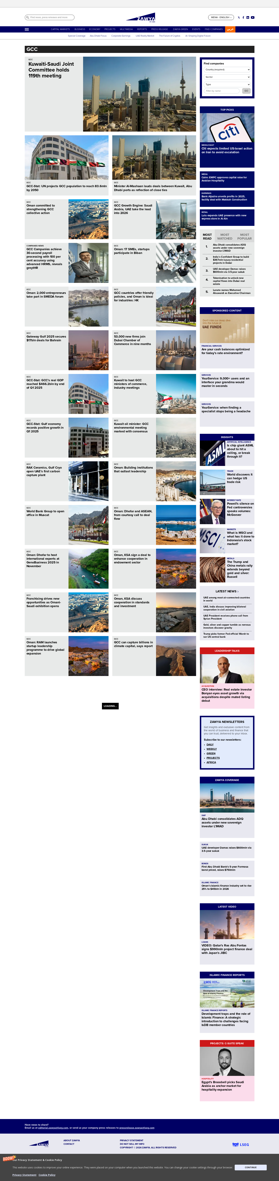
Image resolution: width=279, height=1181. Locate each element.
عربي (230, 29)
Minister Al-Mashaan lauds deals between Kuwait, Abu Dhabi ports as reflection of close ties (153, 188)
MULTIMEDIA (126, 29)
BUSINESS (80, 29)
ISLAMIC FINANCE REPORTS (227, 975)
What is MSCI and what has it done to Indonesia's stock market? (240, 538)
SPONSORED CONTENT (227, 310)
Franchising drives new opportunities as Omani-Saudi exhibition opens (44, 602)
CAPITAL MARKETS (60, 29)
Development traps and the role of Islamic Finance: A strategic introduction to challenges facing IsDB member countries (226, 1019)
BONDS (205, 863)
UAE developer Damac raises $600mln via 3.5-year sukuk (229, 270)
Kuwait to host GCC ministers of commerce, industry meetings (130, 384)
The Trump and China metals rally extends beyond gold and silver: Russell (240, 569)
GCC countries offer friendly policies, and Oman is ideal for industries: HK (134, 296)
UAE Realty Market (145, 35)
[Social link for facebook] (243, 17)
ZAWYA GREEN (180, 29)
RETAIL (205, 212)
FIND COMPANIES (214, 29)
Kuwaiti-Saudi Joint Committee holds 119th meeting (51, 70)
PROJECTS (109, 29)
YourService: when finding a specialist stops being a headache (226, 409)
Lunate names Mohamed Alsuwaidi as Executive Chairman (232, 292)
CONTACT (69, 1144)
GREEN (211, 753)
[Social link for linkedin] (247, 17)
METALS (230, 558)
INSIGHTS (227, 437)
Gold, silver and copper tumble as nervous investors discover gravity (227, 626)
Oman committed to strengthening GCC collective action (41, 209)
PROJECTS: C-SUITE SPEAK (227, 1043)
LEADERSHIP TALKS (227, 650)
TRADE (230, 471)
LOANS (205, 942)
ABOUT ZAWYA (72, 1140)
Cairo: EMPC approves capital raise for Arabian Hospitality (224, 179)
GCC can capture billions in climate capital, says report (133, 644)
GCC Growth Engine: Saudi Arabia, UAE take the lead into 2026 (133, 209)
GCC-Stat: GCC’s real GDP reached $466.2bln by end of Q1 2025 (46, 384)
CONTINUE (251, 1167)
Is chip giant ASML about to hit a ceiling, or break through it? (240, 450)
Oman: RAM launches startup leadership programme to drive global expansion (46, 647)
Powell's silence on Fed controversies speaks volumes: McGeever (240, 509)
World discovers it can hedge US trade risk (240, 478)
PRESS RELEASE (159, 29)
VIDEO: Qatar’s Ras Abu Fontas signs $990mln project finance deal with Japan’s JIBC (227, 949)
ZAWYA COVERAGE (227, 780)
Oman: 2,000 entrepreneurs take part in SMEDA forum (46, 294)
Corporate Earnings (121, 35)
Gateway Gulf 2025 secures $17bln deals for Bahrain (46, 338)
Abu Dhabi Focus (98, 35)
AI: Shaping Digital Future (197, 35)
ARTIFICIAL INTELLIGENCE (239, 442)
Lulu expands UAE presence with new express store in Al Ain (224, 217)
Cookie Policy (47, 1175)
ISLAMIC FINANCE (210, 882)
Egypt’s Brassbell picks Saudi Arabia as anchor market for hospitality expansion (223, 1086)
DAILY (210, 744)
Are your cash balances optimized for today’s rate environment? (226, 351)
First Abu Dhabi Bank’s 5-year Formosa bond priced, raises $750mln (225, 868)
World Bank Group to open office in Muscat (45, 513)
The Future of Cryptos (169, 35)
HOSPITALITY (208, 1079)
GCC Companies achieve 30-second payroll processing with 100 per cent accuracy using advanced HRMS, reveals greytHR (44, 258)
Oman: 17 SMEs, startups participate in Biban (132, 251)
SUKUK (205, 844)
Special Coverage (76, 35)
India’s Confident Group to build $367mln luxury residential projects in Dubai (231, 259)
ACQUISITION (208, 686)
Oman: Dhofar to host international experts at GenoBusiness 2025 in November (43, 560)
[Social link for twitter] (239, 17)
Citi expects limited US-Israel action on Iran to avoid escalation (227, 150)
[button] (139, 1167)
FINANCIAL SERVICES (212, 346)
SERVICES (206, 375)
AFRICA (211, 762)
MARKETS (231, 529)
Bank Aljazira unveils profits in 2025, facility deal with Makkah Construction (224, 198)
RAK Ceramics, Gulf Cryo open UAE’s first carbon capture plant (44, 471)
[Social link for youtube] (252, 17)
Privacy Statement (24, 1175)
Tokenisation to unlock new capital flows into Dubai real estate (229, 281)
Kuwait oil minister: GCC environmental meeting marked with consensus (131, 427)
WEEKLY (212, 749)
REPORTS (142, 29)
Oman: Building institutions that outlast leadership (133, 469)
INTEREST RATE (234, 500)
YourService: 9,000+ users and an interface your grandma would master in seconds (225, 382)
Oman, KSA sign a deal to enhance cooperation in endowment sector (132, 558)
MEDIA (205, 174)
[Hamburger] (27, 29)
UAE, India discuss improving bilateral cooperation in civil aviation (224, 608)
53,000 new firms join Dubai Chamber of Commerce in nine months (132, 340)
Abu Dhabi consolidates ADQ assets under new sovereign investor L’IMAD (229, 247)
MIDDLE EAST (208, 145)
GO (246, 90)
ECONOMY (94, 29)
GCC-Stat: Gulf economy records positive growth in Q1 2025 (45, 427)
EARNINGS (206, 193)
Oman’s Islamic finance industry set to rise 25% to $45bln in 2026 (227, 887)
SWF (204, 815)
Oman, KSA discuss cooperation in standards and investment (132, 602)
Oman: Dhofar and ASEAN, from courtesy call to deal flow (133, 515)
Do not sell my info (132, 1144)
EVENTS (196, 29)
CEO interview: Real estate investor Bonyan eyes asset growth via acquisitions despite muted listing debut (227, 695)
